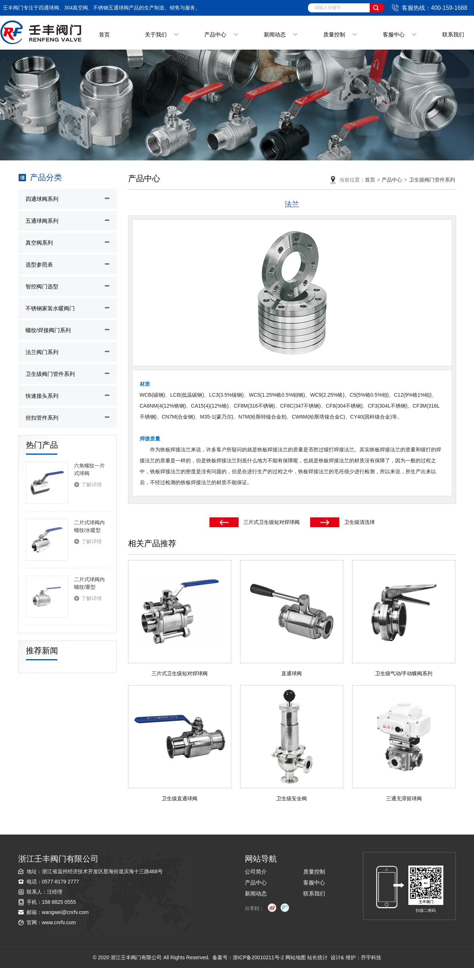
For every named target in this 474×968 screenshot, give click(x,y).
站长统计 (317, 957)
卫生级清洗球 (359, 522)
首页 (104, 34)
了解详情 (91, 484)
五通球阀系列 (42, 221)
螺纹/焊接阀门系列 (48, 330)
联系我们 (453, 34)
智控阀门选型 (42, 286)
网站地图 (295, 957)
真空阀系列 (39, 243)
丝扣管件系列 (42, 418)
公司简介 (256, 871)
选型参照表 (39, 264)
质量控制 (334, 34)
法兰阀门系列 (42, 352)
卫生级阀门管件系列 (50, 374)
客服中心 (394, 34)
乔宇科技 (371, 957)
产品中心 (215, 34)
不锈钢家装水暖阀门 (50, 308)
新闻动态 (275, 34)
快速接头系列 (42, 396)
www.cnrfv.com (59, 922)
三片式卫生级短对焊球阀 (271, 522)
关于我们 (156, 34)
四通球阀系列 (42, 199)
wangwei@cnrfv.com (65, 912)
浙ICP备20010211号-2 (258, 957)
